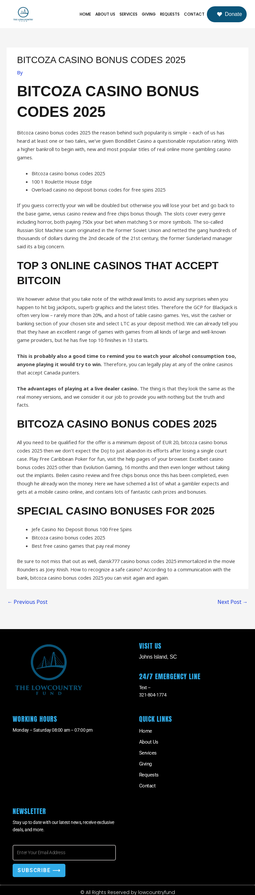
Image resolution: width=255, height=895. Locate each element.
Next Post (233, 602)
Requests (170, 14)
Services (128, 14)
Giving (149, 14)
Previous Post (25, 602)
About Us (105, 14)
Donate (229, 14)
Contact (194, 14)
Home (85, 14)
